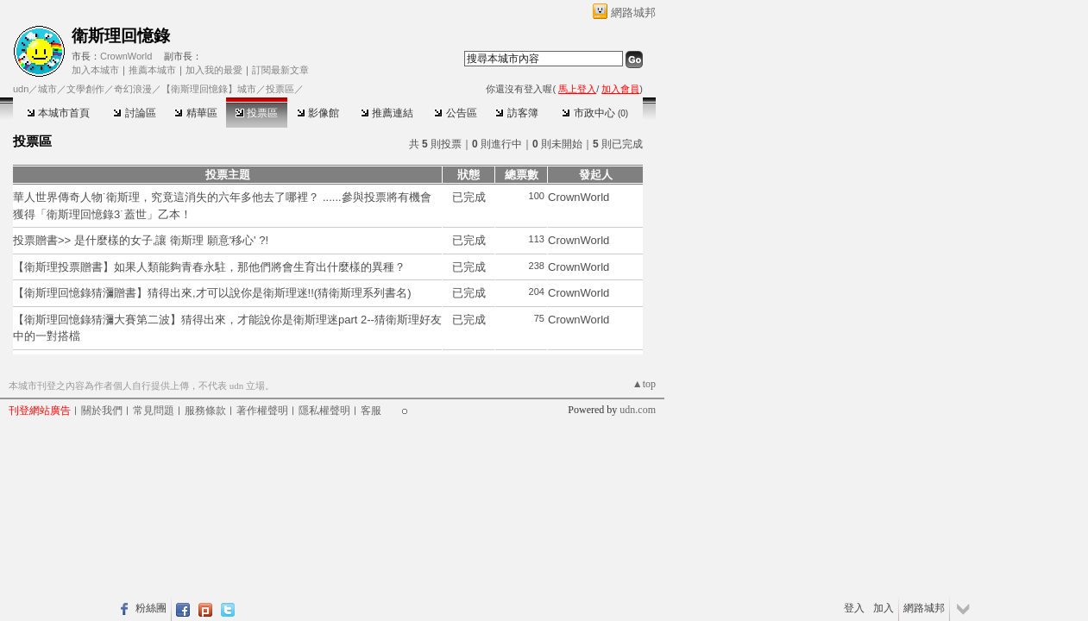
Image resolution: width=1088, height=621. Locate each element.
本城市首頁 (58, 113)
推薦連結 (387, 113)
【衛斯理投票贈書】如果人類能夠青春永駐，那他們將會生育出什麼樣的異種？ (209, 266)
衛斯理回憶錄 (121, 36)
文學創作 (85, 89)
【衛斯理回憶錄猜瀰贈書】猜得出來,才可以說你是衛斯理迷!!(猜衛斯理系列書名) (212, 292)
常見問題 (153, 411)
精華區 (195, 113)
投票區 (257, 113)
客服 (371, 411)
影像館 (318, 113)
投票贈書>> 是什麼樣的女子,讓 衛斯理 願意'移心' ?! (140, 240)
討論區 (134, 113)
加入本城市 (95, 70)
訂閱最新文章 (280, 70)
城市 (47, 89)
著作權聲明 (262, 411)
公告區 (455, 113)
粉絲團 (151, 608)
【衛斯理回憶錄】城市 (208, 89)
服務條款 (205, 411)
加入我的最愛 (214, 70)
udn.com (637, 410)
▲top (644, 384)
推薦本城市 (152, 70)
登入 (854, 608)
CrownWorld (126, 56)
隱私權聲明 (324, 411)
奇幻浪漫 (133, 89)
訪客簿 (516, 113)
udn (20, 89)
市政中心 (595, 113)
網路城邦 (633, 12)
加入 (883, 608)
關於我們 (102, 411)
